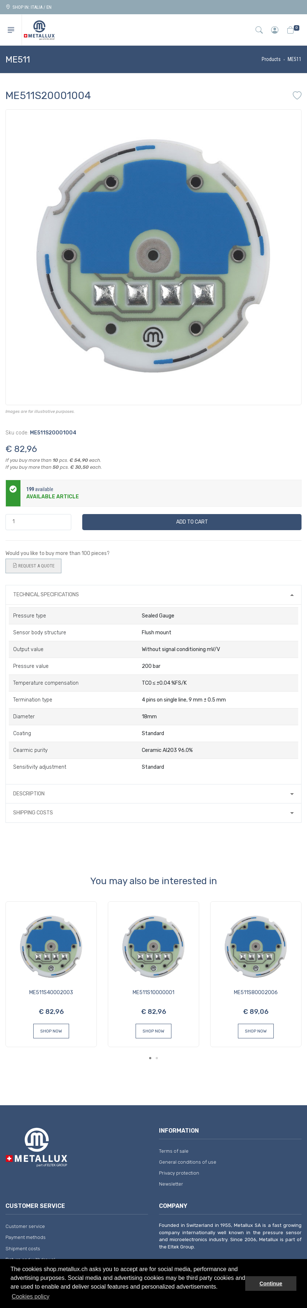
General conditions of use (187, 1162)
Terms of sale (174, 1151)
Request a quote (33, 566)
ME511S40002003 (51, 992)
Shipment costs (22, 1248)
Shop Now (51, 1031)
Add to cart (192, 522)
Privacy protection (179, 1173)
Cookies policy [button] (30, 1296)
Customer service (25, 1226)
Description (29, 794)
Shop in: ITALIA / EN (28, 7)
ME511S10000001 (153, 992)
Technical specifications (46, 595)
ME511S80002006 (256, 992)
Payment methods (25, 1237)
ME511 (295, 59)
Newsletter (171, 1184)
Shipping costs (33, 813)
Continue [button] (270, 1283)
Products (271, 59)
